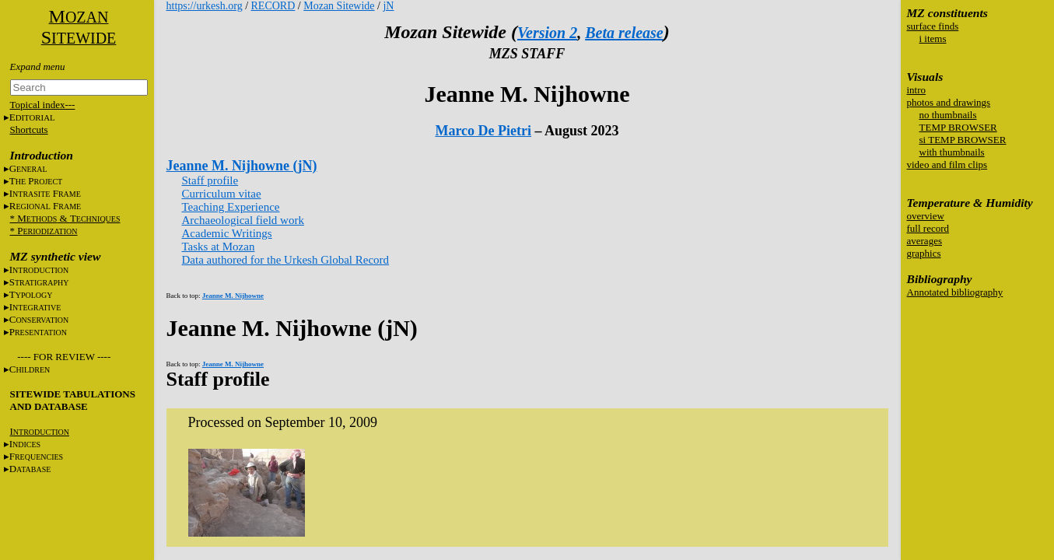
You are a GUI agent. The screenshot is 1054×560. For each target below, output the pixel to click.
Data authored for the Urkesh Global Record (286, 260)
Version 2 (547, 32)
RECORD (273, 6)
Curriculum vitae (221, 193)
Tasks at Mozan (218, 246)
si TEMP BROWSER (963, 139)
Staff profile (210, 180)
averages (924, 241)
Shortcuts (29, 129)
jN (388, 6)
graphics (924, 253)
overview (925, 216)
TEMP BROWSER (958, 127)
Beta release (624, 32)
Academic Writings (227, 233)
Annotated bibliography (955, 292)
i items (933, 38)
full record (928, 228)
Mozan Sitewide (338, 6)
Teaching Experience (231, 207)
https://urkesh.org (204, 6)
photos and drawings (949, 102)
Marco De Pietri (483, 130)
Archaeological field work (243, 220)
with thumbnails (952, 152)
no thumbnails (948, 115)
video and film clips (947, 164)
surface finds (933, 26)
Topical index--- (42, 104)
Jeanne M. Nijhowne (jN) (241, 165)
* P (44, 230)
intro (916, 90)
